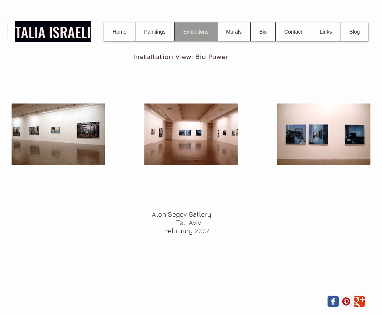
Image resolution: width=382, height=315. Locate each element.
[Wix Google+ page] (359, 301)
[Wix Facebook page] (333, 301)
